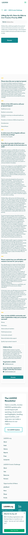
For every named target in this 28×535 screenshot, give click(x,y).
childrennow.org (8, 364)
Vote (5, 471)
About (5, 442)
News (5, 490)
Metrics (6, 449)
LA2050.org (8, 506)
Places (5, 494)
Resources (6, 475)
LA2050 (5, 2)
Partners (6, 478)
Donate (9, 40)
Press (5, 456)
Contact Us (6, 459)
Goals (5, 445)
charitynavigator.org (9, 371)
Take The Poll (14, 530)
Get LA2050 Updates (13, 430)
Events (5, 497)
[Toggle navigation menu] (25, 2)
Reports (6, 452)
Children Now (9, 22)
